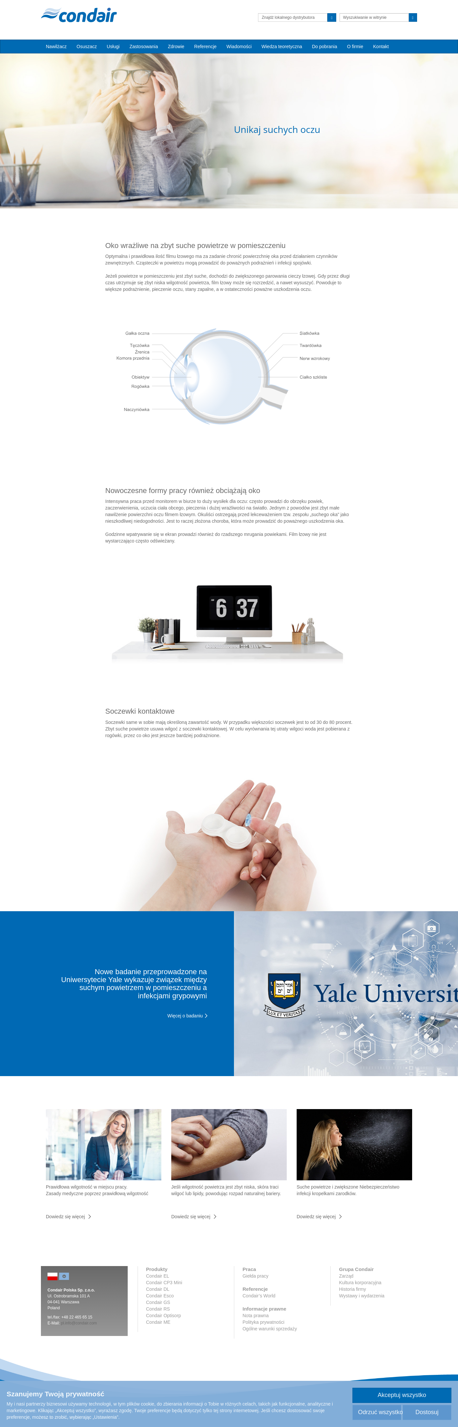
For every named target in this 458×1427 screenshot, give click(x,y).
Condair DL (158, 1289)
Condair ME (158, 1322)
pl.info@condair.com (79, 1323)
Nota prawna (256, 1315)
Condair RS (158, 1309)
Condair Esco (160, 1295)
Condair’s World (259, 1295)
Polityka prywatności (263, 1322)
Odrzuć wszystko (379, 1412)
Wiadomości (238, 46)
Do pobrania (324, 46)
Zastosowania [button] (143, 46)
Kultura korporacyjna (360, 1282)
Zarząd (346, 1276)
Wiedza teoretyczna (282, 46)
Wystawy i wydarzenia (361, 1295)
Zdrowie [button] (176, 46)
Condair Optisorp (163, 1315)
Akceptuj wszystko (401, 1395)
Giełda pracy (256, 1276)
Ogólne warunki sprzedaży (270, 1328)
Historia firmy (352, 1289)
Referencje (205, 46)
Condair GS (158, 1302)
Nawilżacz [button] (56, 46)
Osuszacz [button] (87, 46)
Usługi (113, 46)
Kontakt (381, 46)
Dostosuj (427, 1412)
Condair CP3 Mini (164, 1282)
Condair (79, 14)
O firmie (355, 46)
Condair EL (157, 1276)
